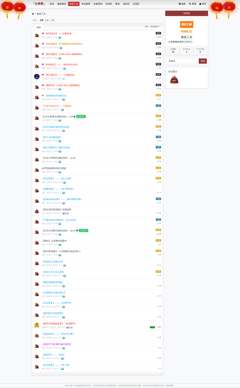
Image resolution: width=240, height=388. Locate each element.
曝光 (117, 4)
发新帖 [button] (186, 13)
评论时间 (154, 26)
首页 (52, 4)
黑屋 (192, 4)
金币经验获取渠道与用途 (54, 168)
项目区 (126, 4)
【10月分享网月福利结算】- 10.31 (59, 230)
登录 (202, 4)
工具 (52, 20)
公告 (47, 20)
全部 (41, 20)
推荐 (158, 33)
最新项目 (61, 4)
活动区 (109, 4)
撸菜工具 (73, 4)
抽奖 (182, 4)
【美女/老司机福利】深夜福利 (56, 209)
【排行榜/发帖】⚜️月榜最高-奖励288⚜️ (61, 251)
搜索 (203, 61)
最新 (39, 27)
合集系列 (97, 4)
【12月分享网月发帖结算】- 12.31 (59, 158)
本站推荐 (85, 4)
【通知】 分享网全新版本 (54, 241)
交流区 (136, 4)
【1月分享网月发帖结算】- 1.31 (57, 116)
